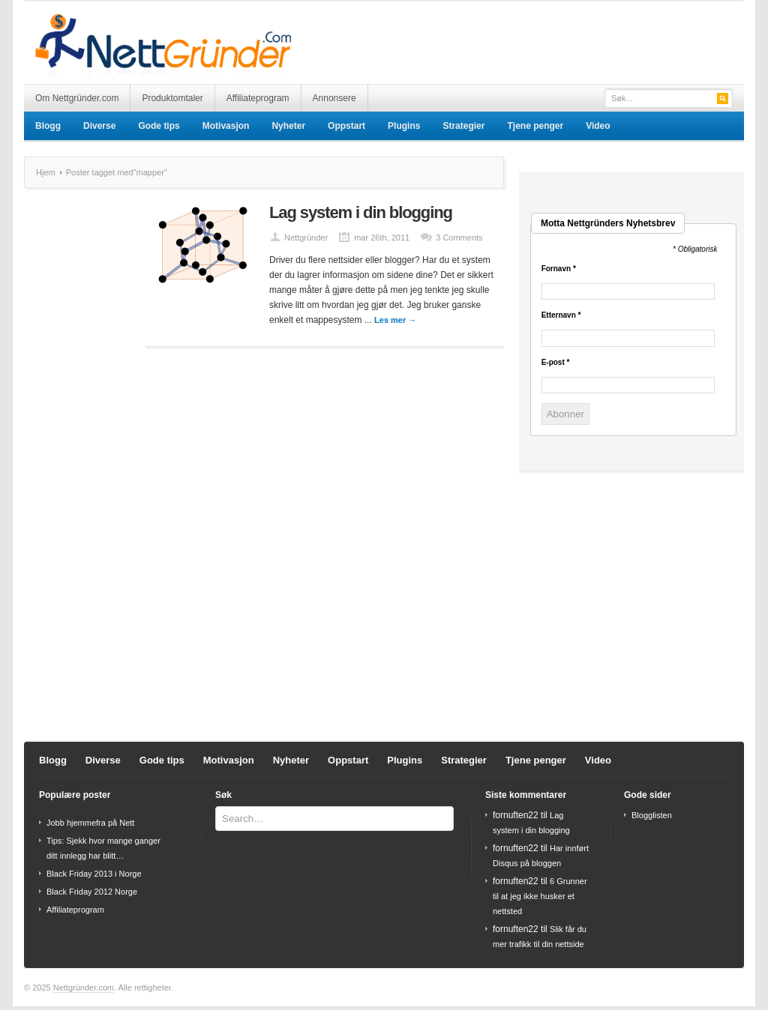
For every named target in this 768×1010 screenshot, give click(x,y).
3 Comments (459, 237)
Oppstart (346, 126)
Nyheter (288, 126)
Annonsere (334, 98)
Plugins (404, 126)
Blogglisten (652, 815)
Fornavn (559, 269)
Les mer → (395, 319)
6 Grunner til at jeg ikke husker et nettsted (540, 896)
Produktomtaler (172, 98)
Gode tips (158, 126)
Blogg (48, 126)
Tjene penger (535, 126)
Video (598, 126)
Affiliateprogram (258, 98)
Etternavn (561, 315)
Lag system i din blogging (360, 212)
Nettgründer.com (83, 987)
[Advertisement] (568, 31)
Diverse (99, 126)
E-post (556, 362)
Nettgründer (306, 237)
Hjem (46, 172)
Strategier (463, 126)
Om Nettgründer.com (76, 98)
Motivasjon (226, 126)
